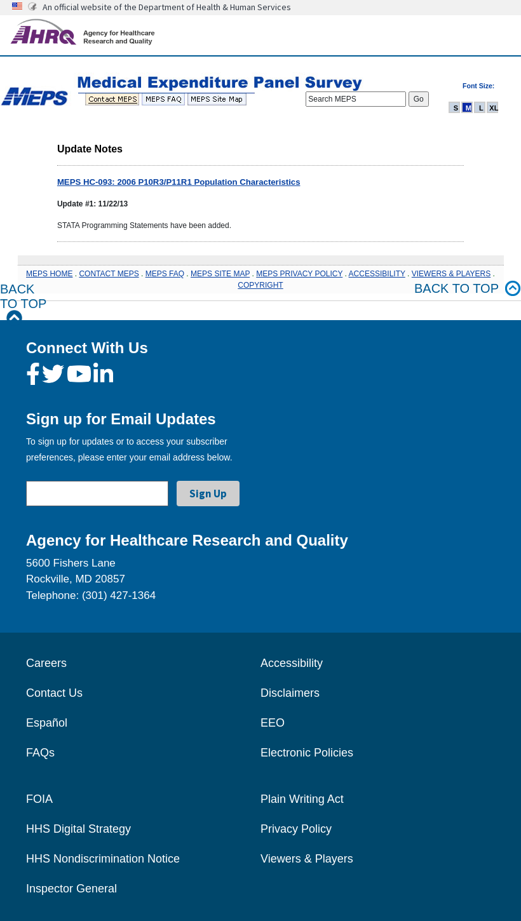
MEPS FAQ (164, 273)
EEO (272, 722)
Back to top (467, 288)
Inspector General (71, 888)
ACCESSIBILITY (377, 273)
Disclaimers (290, 693)
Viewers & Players (306, 858)
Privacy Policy (296, 829)
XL (493, 108)
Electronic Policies (306, 752)
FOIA (39, 799)
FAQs (40, 752)
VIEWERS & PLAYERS (451, 273)
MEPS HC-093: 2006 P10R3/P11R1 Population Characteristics (179, 182)
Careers (46, 663)
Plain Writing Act (302, 799)
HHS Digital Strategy (78, 829)
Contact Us (54, 693)
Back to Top (23, 304)
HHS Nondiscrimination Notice (103, 858)
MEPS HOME (49, 273)
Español (46, 722)
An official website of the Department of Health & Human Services (167, 7)
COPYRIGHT (260, 285)
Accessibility (291, 663)
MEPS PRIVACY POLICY (299, 273)
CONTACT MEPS (109, 273)
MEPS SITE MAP (220, 273)
